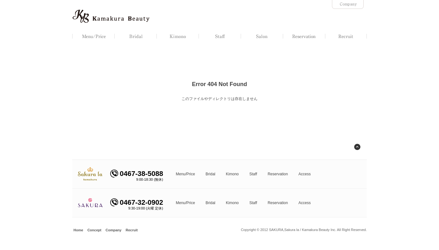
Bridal (210, 174)
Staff (253, 174)
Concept (94, 230)
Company (113, 230)
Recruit (132, 230)
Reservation (278, 174)
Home (78, 230)
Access (304, 174)
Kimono (232, 174)
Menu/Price (185, 174)
